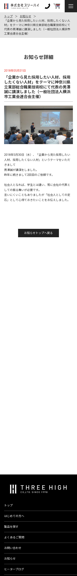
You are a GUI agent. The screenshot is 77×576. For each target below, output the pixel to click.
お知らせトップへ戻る (38, 233)
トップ (8, 16)
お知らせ (25, 16)
